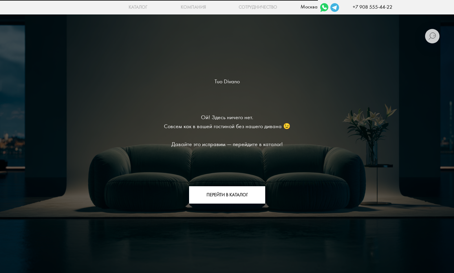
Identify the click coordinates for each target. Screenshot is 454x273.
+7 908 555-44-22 (372, 7)
